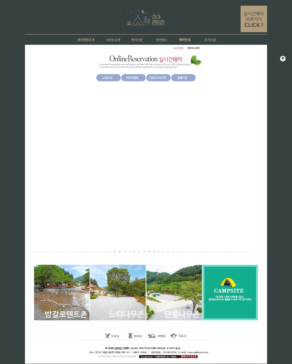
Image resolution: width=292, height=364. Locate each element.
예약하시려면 (193, 48)
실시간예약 (178, 48)
